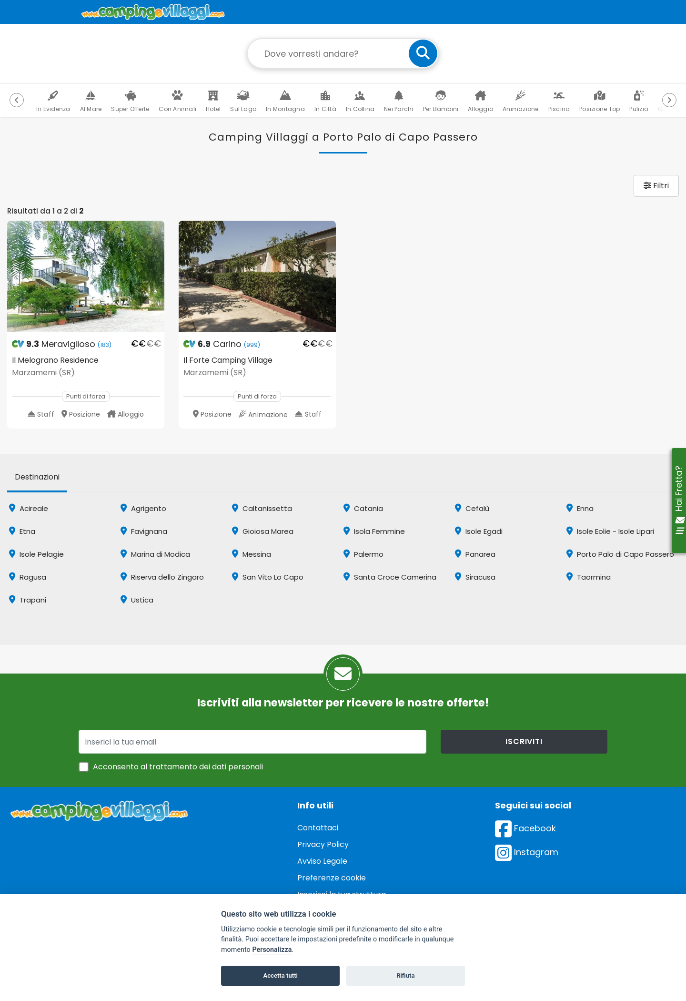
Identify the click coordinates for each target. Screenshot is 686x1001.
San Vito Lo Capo (267, 577)
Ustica (137, 600)
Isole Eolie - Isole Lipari (610, 531)
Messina (251, 554)
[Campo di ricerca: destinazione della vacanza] (343, 53)
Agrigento (143, 508)
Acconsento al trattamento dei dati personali (178, 766)
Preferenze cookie (331, 877)
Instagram (526, 852)
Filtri (656, 185)
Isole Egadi (479, 531)
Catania (363, 508)
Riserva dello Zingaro (162, 577)
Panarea (475, 554)
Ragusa (27, 577)
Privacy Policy (323, 844)
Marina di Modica (155, 554)
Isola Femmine (374, 531)
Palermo (363, 554)
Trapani (27, 600)
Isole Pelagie (36, 554)
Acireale (28, 508)
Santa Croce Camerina (389, 577)
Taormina (588, 577)
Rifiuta (405, 975)
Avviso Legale (322, 861)
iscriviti (523, 741)
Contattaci (317, 827)
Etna (22, 531)
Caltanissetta (262, 508)
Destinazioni (37, 476)
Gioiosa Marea (262, 531)
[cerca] (423, 53)
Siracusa (475, 577)
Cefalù (472, 508)
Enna (580, 508)
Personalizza (272, 950)
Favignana (144, 531)
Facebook (525, 828)
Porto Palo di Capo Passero (620, 554)
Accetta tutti (280, 975)
